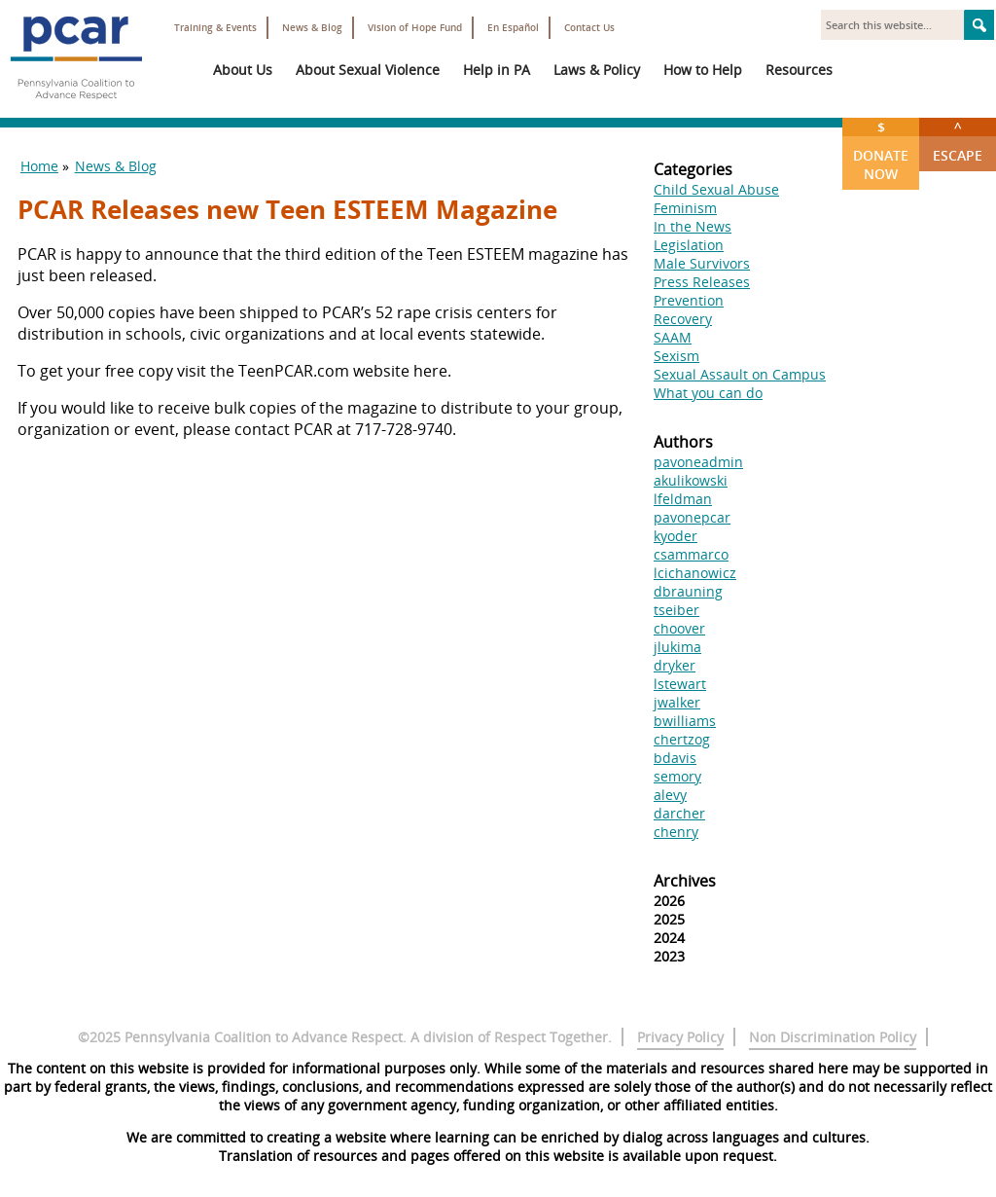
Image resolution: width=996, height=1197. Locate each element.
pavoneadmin (698, 462)
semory (677, 776)
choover (679, 628)
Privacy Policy (680, 1037)
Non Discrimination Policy (832, 1037)
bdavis (675, 757)
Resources (799, 69)
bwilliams (685, 720)
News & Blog (312, 27)
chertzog (682, 739)
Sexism (676, 355)
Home (39, 166)
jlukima (677, 646)
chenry (676, 831)
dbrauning (688, 591)
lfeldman (683, 499)
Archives (685, 880)
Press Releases (702, 281)
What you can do (708, 392)
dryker (674, 665)
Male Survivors (702, 263)
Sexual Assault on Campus (740, 374)
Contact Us (589, 27)
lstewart (680, 683)
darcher (679, 813)
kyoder (675, 535)
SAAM (673, 337)
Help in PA (496, 69)
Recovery (683, 318)
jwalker (677, 702)
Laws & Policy (596, 69)
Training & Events (215, 27)
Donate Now (880, 150)
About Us (242, 69)
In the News (692, 226)
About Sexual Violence (368, 69)
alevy (670, 794)
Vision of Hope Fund (415, 27)
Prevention (689, 300)
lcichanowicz (695, 572)
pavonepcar (692, 517)
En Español (513, 27)
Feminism (685, 208)
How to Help (702, 69)
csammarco (691, 554)
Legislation (689, 245)
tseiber (676, 609)
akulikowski (691, 480)
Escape (957, 141)
